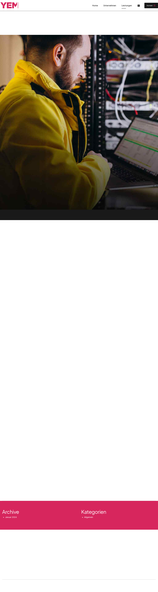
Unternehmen (109, 5)
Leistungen (127, 5)
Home (95, 5)
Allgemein (88, 517)
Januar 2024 (11, 517)
